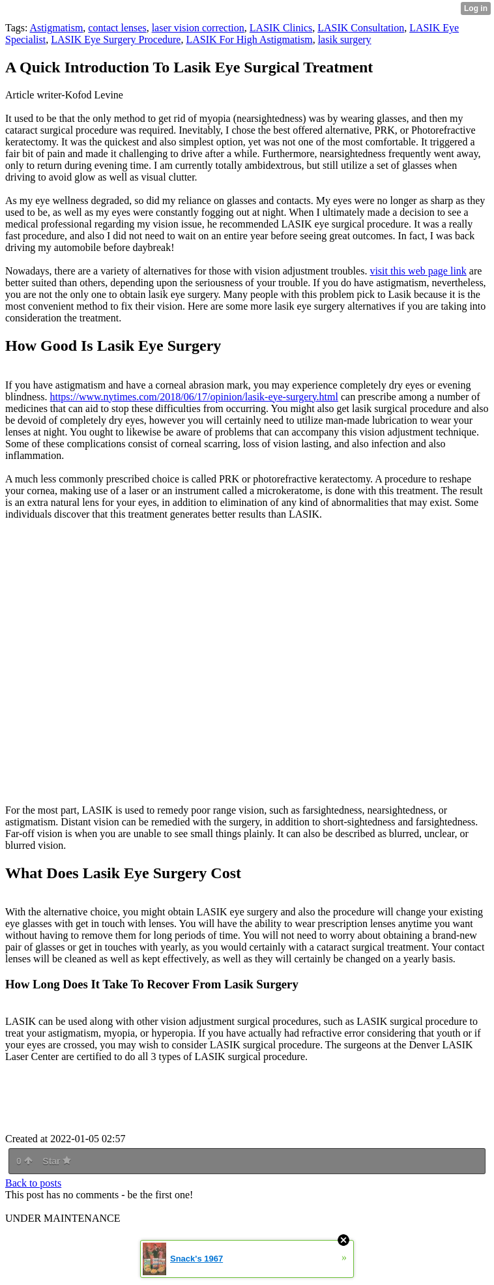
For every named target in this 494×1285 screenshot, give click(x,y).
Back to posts (33, 1183)
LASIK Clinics (281, 27)
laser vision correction (198, 27)
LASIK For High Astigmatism (249, 39)
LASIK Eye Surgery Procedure (116, 39)
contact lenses (117, 27)
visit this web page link (418, 270)
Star (56, 1161)
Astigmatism (56, 27)
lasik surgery (344, 39)
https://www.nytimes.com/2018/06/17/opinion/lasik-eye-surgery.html (194, 396)
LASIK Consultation (360, 27)
